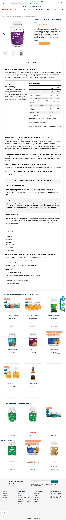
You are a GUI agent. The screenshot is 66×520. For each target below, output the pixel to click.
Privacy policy (21, 499)
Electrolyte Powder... (54, 349)
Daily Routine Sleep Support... (12, 315)
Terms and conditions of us (24, 497)
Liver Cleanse (33, 349)
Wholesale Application (23, 505)
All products (7, 9)
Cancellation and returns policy (24, 501)
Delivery (61, 9)
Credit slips (36, 497)
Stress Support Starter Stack (54, 424)
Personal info (37, 493)
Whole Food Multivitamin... (12, 349)
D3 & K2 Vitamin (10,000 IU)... (33, 315)
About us (4, 12)
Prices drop (5, 493)
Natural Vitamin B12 (33, 424)
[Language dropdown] (5, 512)
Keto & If (55, 9)
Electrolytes (48, 9)
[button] (31, 33)
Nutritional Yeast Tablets (54, 458)
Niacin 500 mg (12, 424)
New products (6, 495)
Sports (39, 9)
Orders (35, 495)
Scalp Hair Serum (33, 383)
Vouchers (36, 501)
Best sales (5, 497)
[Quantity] (35, 43)
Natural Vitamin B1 (12, 458)
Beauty (23, 9)
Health (31, 9)
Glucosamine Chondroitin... (54, 315)
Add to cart (44, 43)
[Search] (19, 3)
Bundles (16, 9)
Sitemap (20, 503)
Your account (38, 491)
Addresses (36, 499)
